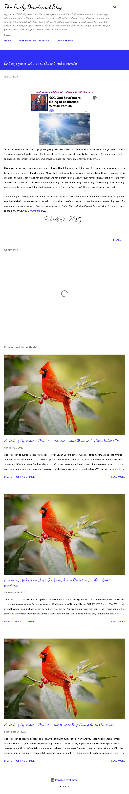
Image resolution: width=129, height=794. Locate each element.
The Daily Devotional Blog (33, 7)
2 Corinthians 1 (34, 210)
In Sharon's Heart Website (34, 40)
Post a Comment (26, 476)
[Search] (115, 6)
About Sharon (65, 40)
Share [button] (117, 239)
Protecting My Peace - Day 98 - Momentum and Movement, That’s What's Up (62, 440)
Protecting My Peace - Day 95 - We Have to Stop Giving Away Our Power (59, 724)
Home (7, 40)
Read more (118, 476)
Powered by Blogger (64, 780)
